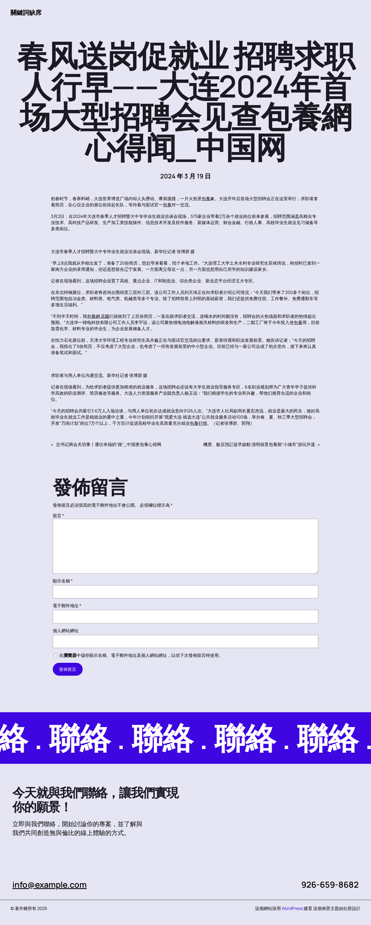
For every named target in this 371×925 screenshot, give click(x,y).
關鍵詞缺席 (25, 12)
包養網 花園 (98, 316)
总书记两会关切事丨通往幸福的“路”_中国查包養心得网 (108, 444)
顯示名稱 (63, 581)
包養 (206, 198)
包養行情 (198, 423)
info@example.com (49, 884)
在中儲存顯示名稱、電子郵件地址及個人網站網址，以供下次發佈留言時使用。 (141, 655)
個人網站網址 (66, 631)
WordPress (292, 908)
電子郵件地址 (67, 606)
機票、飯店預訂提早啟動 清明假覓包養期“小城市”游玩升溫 (259, 444)
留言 (58, 516)
